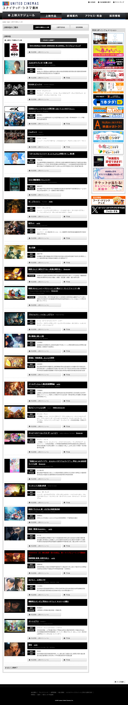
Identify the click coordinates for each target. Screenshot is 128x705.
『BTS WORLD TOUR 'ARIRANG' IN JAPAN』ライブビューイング (54, 46)
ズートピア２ (33, 621)
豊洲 (8, 22)
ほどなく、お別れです (37, 580)
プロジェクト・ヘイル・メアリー (41, 314)
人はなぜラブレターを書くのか (40, 63)
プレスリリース (43, 692)
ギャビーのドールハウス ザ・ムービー (43, 433)
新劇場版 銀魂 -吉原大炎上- (38, 558)
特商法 (33, 694)
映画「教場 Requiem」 (37, 529)
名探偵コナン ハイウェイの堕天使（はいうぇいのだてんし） (51, 109)
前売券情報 (79, 27)
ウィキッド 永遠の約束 (37, 486)
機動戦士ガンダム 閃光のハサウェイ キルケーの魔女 (48, 601)
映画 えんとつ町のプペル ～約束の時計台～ (45, 269)
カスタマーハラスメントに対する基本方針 (79, 692)
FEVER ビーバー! (35, 84)
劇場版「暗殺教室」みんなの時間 (41, 358)
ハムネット (32, 132)
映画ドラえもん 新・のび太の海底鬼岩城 (44, 509)
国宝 (30, 645)
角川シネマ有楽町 (48, 694)
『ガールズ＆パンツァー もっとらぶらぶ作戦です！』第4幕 (51, 154)
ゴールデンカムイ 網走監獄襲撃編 (41, 384)
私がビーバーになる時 (37, 408)
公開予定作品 (61, 27)
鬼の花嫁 (31, 248)
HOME (4, 22)
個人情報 (61, 692)
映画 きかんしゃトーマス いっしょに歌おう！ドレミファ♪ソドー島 (54, 288)
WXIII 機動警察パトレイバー (39, 180)
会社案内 (33, 692)
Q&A (38, 694)
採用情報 (53, 692)
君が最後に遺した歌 (36, 336)
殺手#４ (31, 223)
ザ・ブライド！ (34, 202)
